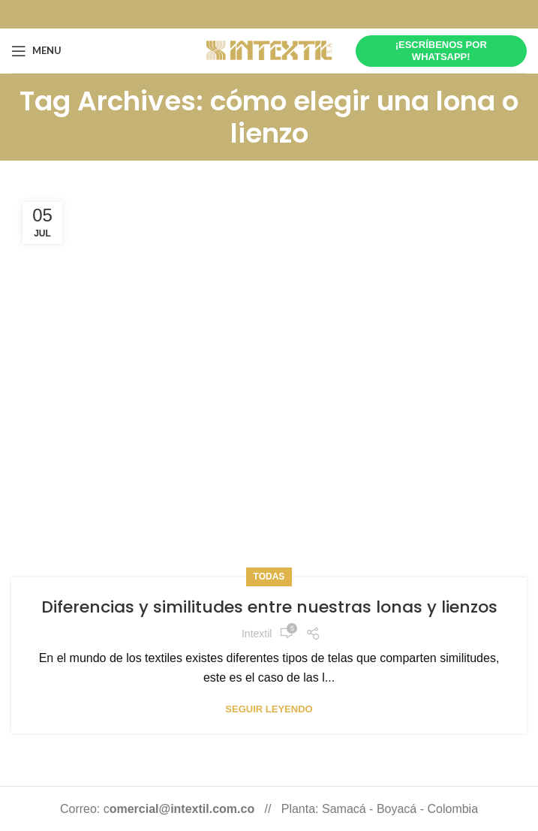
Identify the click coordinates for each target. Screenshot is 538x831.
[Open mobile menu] (36, 51)
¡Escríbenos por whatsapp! (441, 50)
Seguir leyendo (268, 709)
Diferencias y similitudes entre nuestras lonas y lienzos (269, 607)
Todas (269, 576)
